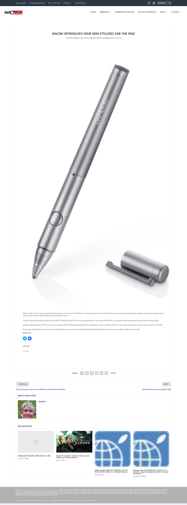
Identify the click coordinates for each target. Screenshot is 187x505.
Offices (61, 493)
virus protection (72, 495)
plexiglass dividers (85, 495)
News (162, 14)
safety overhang (25, 496)
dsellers (76, 39)
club (103, 493)
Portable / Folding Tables (82, 491)
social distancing (29, 495)
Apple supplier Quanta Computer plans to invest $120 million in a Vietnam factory (111, 473)
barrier (136, 493)
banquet (90, 493)
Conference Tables (65, 491)
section (130, 493)
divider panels (61, 495)
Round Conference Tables (114, 491)
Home (93, 14)
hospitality (123, 493)
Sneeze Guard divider (114, 495)
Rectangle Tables (98, 491)
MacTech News (95, 39)
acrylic (76, 493)
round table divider (100, 495)
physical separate (51, 496)
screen (141, 493)
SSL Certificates (54, 3)
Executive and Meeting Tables (47, 493)
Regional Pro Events (124, 14)
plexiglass (19, 495)
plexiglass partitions (142, 495)
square (158, 493)
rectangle (82, 493)
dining (108, 493)
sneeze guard (41, 495)
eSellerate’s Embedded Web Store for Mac (34, 457)
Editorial (66, 3)
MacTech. (34, 502)
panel (164, 493)
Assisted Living (139, 491)
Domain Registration (37, 3)
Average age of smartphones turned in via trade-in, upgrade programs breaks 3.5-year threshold (150, 473)
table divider (50, 495)
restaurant (115, 493)
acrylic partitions (156, 495)
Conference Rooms (29, 493)
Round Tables (128, 491)
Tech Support (20, 3)
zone (146, 493)
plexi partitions (128, 495)
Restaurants (69, 493)
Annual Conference (147, 14)
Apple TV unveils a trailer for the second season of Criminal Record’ (72, 458)
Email (70, 502)
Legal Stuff (56, 502)
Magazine (104, 14)
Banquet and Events (153, 491)
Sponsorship (80, 3)
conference (97, 493)
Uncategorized (107, 39)
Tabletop (152, 493)
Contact (175, 14)
